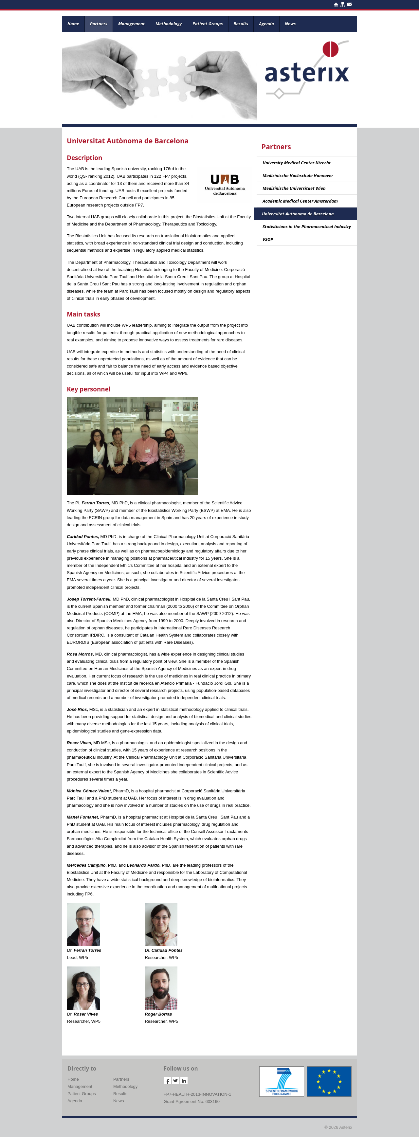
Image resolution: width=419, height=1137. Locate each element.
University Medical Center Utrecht (297, 163)
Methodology (168, 24)
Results (241, 24)
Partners (98, 24)
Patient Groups (207, 24)
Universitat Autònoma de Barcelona (298, 214)
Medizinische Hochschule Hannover (298, 175)
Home (73, 24)
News (290, 24)
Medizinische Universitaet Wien (294, 188)
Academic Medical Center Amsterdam (300, 201)
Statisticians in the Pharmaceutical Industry (307, 226)
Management (131, 24)
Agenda (266, 24)
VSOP (268, 239)
